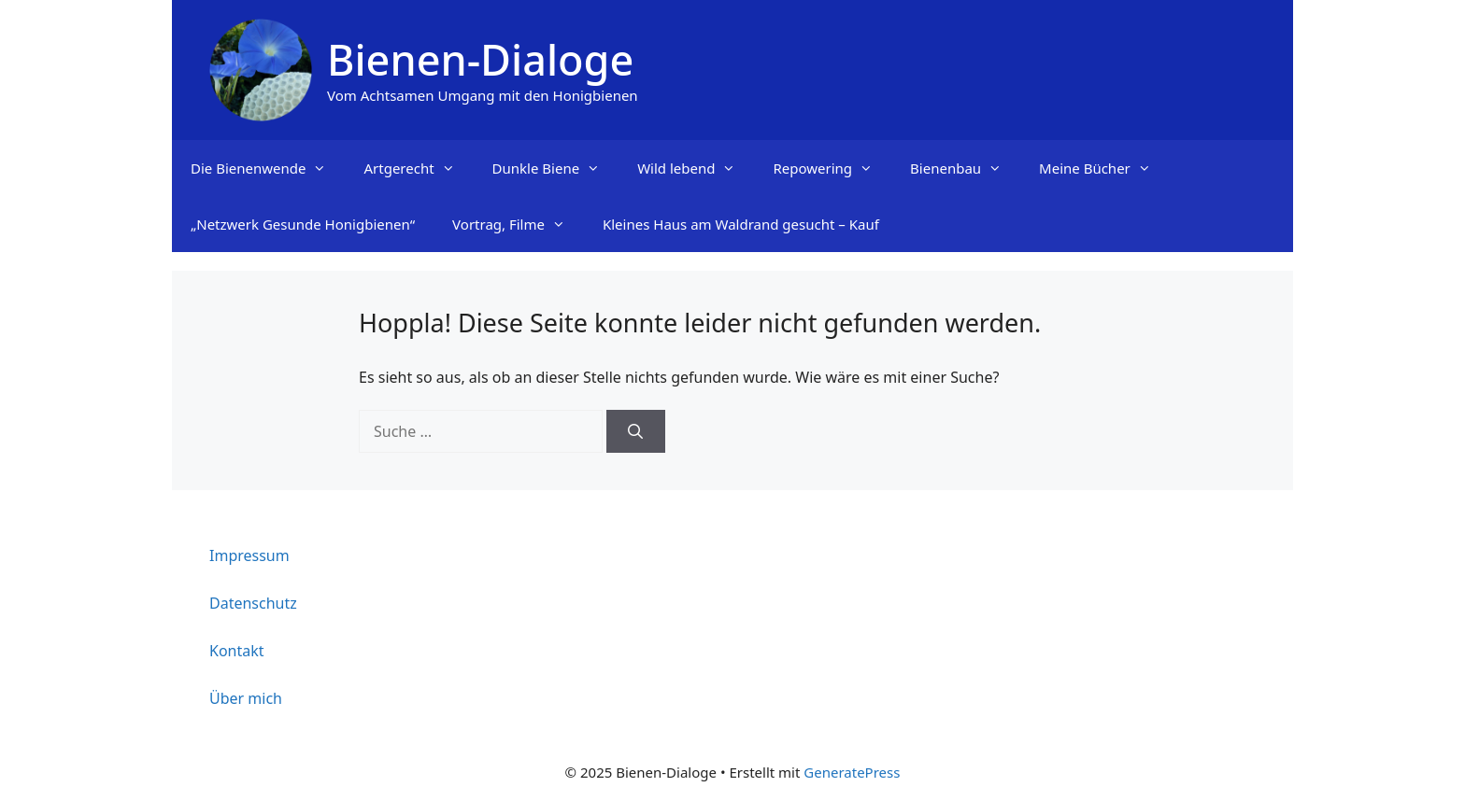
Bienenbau (965, 168)
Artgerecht (418, 168)
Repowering (832, 168)
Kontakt (236, 650)
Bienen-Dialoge (480, 59)
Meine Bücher (1104, 168)
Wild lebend (695, 168)
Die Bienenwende (268, 168)
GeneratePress (852, 772)
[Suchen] (635, 431)
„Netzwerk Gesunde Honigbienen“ (303, 224)
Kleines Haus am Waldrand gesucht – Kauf (741, 224)
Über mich (245, 698)
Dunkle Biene (555, 168)
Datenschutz (253, 603)
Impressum (249, 555)
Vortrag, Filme (518, 224)
